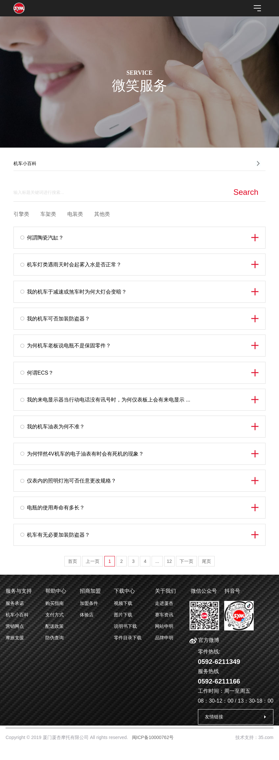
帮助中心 (55, 591)
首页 (72, 561)
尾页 (206, 561)
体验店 (87, 614)
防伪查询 (54, 637)
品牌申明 (164, 637)
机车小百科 (17, 614)
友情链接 (214, 716)
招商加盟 (90, 591)
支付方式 (54, 614)
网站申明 (164, 626)
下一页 (186, 561)
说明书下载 (125, 626)
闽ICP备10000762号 (153, 737)
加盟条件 (89, 603)
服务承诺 (15, 603)
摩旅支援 (15, 637)
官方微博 (204, 640)
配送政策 (54, 626)
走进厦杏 (164, 603)
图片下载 (123, 614)
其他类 (102, 214)
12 (169, 561)
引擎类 (21, 214)
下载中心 (124, 591)
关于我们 (165, 591)
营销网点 (15, 626)
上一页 (92, 561)
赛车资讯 (164, 614)
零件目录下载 (127, 637)
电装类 (75, 214)
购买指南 (54, 603)
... (157, 561)
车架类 (48, 214)
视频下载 (123, 603)
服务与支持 (19, 591)
